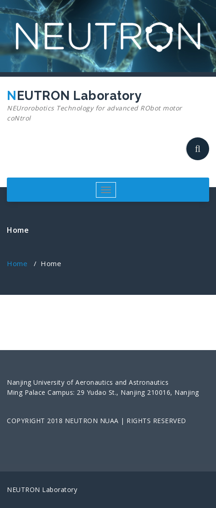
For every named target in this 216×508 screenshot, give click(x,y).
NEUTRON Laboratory (104, 106)
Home (17, 263)
